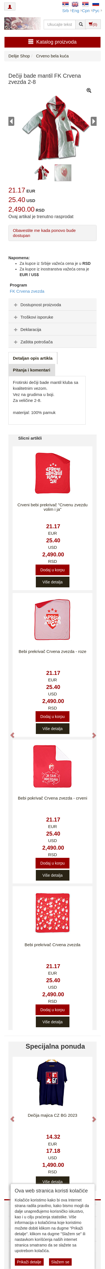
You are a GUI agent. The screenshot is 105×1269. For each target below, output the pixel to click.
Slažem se (60, 1262)
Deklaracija (27, 329)
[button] (9, 732)
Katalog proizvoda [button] (52, 42)
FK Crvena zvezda (27, 291)
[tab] (52, 304)
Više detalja (52, 582)
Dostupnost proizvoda (37, 304)
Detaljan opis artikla (33, 358)
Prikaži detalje (29, 1262)
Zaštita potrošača (33, 341)
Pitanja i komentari (31, 370)
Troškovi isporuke (33, 317)
